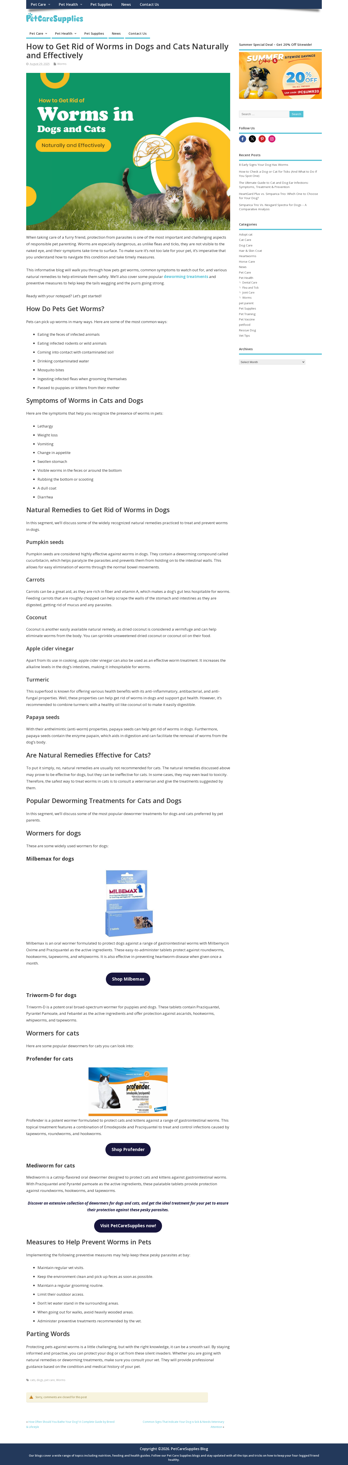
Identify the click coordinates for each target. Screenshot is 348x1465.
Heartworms (247, 256)
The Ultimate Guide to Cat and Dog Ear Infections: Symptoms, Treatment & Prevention (273, 185)
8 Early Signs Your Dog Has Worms (263, 165)
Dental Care (249, 282)
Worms (61, 64)
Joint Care (248, 292)
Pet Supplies (101, 4)
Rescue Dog (247, 330)
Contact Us (149, 4)
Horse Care (247, 262)
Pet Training (247, 314)
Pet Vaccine (247, 319)
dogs (40, 1380)
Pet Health (68, 4)
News (126, 4)
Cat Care (245, 240)
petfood (244, 325)
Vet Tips (244, 336)
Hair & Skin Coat (250, 251)
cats (32, 1380)
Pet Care (38, 4)
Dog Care (246, 245)
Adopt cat (245, 234)
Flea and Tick (250, 288)
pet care (49, 1380)
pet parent (246, 303)
